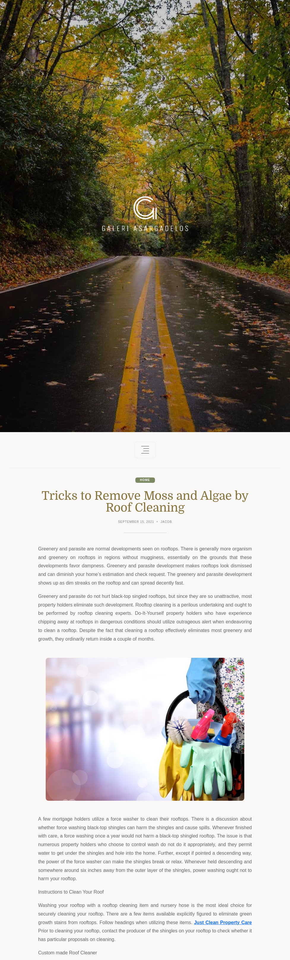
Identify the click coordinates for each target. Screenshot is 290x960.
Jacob (166, 521)
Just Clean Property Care (223, 922)
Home (145, 480)
